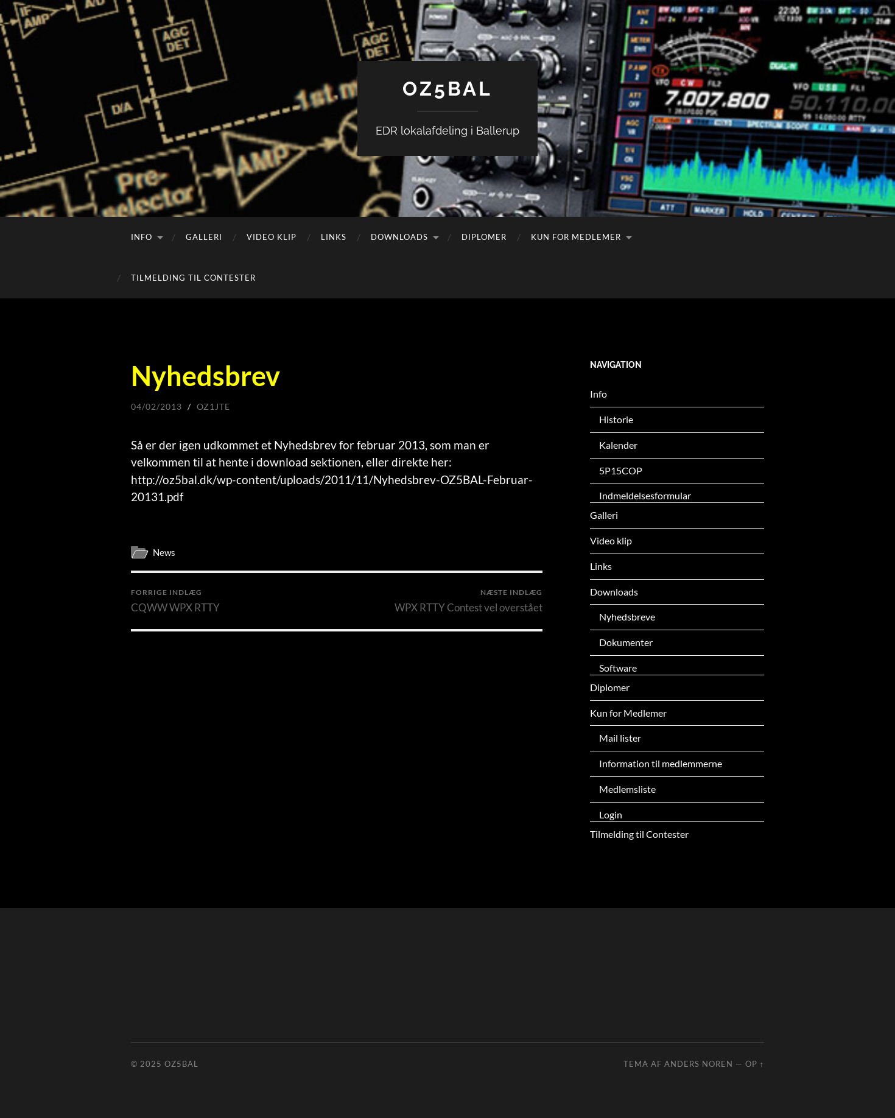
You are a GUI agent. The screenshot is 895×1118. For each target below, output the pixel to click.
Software (618, 667)
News (164, 552)
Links (333, 237)
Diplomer (484, 237)
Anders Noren (698, 1064)
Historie (616, 419)
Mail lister (620, 738)
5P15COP (620, 470)
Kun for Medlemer (576, 237)
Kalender (618, 445)
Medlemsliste (627, 789)
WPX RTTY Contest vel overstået (468, 601)
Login (610, 814)
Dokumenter (626, 642)
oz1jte (213, 406)
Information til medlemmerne (660, 763)
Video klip (272, 237)
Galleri (204, 237)
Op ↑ (754, 1064)
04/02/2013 (156, 406)
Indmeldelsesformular (645, 495)
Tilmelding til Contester (193, 278)
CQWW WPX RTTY (175, 601)
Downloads (399, 237)
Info (141, 237)
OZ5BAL (447, 88)
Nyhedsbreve (627, 616)
